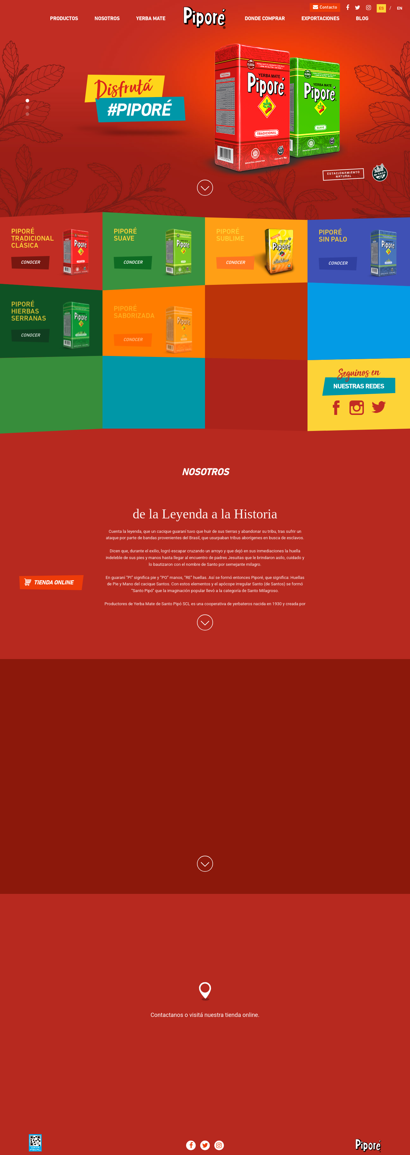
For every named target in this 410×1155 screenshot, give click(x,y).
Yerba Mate (150, 18)
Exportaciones (320, 18)
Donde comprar (265, 18)
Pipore (205, 18)
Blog (362, 18)
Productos (64, 18)
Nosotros (106, 18)
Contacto (325, 7)
